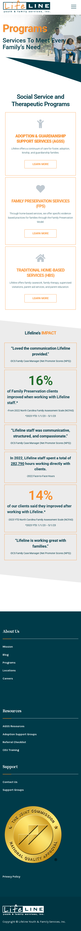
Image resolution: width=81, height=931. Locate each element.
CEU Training (11, 750)
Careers (8, 678)
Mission (8, 646)
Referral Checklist (14, 742)
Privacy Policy (11, 876)
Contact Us (10, 782)
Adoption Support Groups (20, 734)
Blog (6, 654)
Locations (9, 670)
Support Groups (13, 789)
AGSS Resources (13, 726)
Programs (9, 662)
